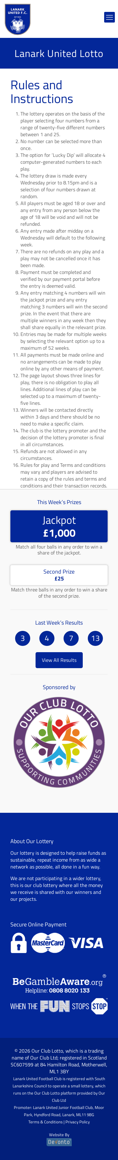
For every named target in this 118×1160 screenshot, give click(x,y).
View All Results (59, 660)
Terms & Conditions (45, 1122)
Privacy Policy (77, 1122)
